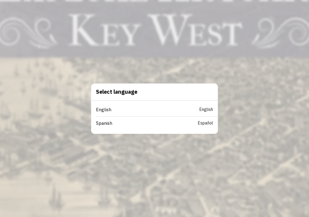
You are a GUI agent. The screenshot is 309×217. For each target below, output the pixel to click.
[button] (157, 110)
